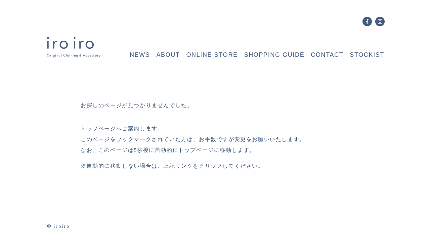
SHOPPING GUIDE (274, 54)
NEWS (140, 54)
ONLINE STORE (212, 54)
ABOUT (168, 54)
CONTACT (327, 54)
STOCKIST (367, 54)
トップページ (98, 128)
